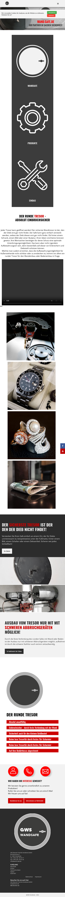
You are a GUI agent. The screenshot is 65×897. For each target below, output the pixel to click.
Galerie (12, 872)
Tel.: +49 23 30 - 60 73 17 (17, 858)
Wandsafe (13, 866)
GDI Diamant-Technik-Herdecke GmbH (21, 882)
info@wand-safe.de (15, 861)
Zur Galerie (7, 551)
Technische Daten (15, 870)
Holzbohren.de (14, 884)
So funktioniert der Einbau (14, 651)
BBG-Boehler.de (14, 885)
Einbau (12, 868)
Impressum (38, 877)
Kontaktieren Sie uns (16, 801)
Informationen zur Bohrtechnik (34, 801)
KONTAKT (13, 873)
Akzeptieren (51, 12)
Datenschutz (29, 877)
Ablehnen (51, 15)
